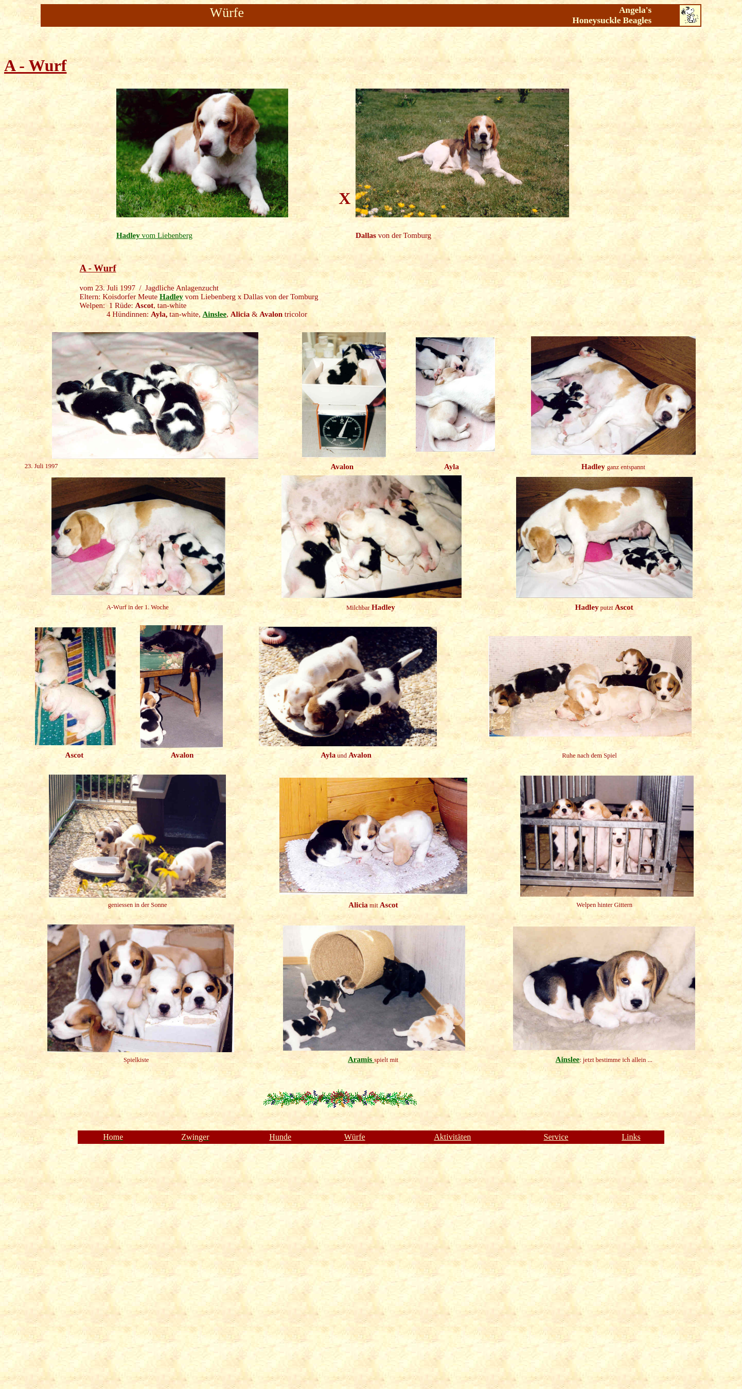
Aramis (361, 1059)
